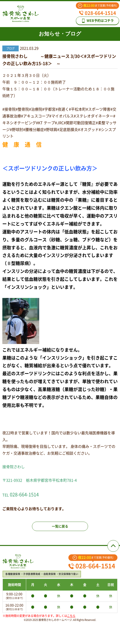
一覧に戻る (60, 526)
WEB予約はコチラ (97, 21)
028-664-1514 (97, 13)
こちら (71, 615)
